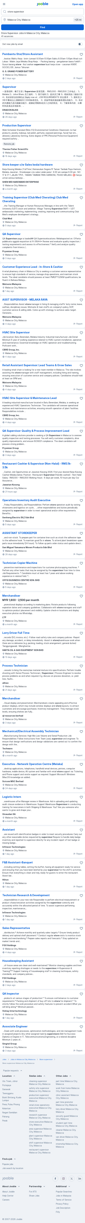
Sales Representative (16, 928)
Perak (4, 1120)
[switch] (80, 44)
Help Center (7, 1195)
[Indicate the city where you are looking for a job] (42, 19)
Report (78, 78)
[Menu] (4, 4)
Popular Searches (64, 1191)
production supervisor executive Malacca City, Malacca (40, 1098)
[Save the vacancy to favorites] (81, 54)
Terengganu (7, 1093)
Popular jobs (7, 1164)
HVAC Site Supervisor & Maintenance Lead (29, 398)
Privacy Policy (62, 1204)
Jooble (19, 1219)
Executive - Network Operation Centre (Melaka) (32, 764)
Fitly (58, 1212)
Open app (77, 4)
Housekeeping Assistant (18, 960)
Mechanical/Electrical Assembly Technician (30, 731)
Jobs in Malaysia (63, 1195)
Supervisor (9, 86)
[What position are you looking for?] (42, 11)
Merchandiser (11, 595)
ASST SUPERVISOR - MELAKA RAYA (25, 299)
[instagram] (63, 1178)
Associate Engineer (15, 1026)
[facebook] (55, 1178)
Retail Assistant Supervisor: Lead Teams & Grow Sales (37, 365)
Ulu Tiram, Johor (9, 1081)
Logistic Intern (11, 796)
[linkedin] (80, 1178)
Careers (5, 1199)
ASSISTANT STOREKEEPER (19, 533)
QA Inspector (10, 993)
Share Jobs (34, 1195)
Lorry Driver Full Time (16, 632)
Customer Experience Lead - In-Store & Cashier (32, 266)
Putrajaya (6, 1085)
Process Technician (15, 665)
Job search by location (12, 1168)
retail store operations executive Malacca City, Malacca (40, 1108)
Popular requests (13, 1070)
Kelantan (6, 1108)
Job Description (63, 1208)
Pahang (5, 1116)
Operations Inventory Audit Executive (26, 500)
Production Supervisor (16, 125)
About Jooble (8, 1191)
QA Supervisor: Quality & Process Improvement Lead (35, 430)
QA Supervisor (11, 234)
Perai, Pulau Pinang (11, 1104)
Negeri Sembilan (9, 1112)
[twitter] (72, 1178)
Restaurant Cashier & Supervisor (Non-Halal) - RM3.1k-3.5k (36, 465)
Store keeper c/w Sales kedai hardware (27, 164)
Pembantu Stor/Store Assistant (22, 54)
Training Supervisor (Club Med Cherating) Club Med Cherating (35, 199)
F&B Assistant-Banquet (17, 862)
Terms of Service (63, 1199)
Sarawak (6, 1089)
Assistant (8, 829)
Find (42, 27)
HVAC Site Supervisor (16, 332)
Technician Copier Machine (19, 562)
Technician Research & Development (26, 895)
